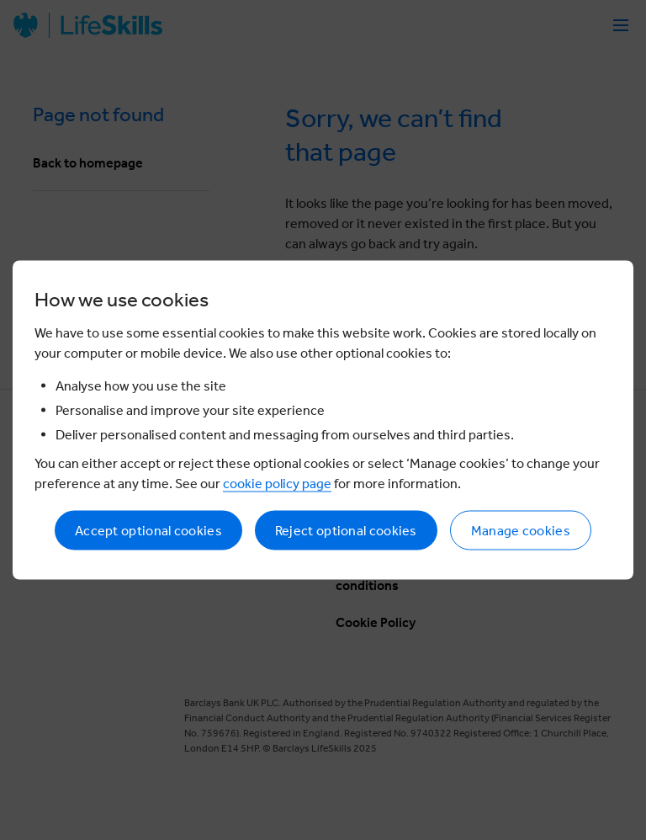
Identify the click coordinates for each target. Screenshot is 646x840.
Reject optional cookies (346, 531)
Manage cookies (520, 531)
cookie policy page (277, 484)
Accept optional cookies (148, 531)
